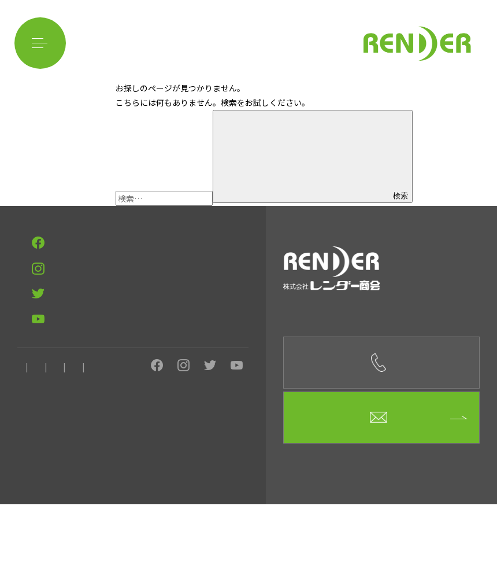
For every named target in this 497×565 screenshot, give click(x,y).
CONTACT (38, 247)
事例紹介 (31, 297)
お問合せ (165, 444)
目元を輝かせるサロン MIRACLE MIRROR (83, 400)
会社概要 (71, 444)
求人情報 (118, 444)
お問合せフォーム (381, 478)
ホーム (27, 444)
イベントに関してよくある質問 (159, 283)
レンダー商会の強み (48, 268)
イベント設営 (118, 268)
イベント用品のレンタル (55, 283)
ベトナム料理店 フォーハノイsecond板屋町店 (91, 349)
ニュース (211, 444)
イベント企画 (177, 268)
